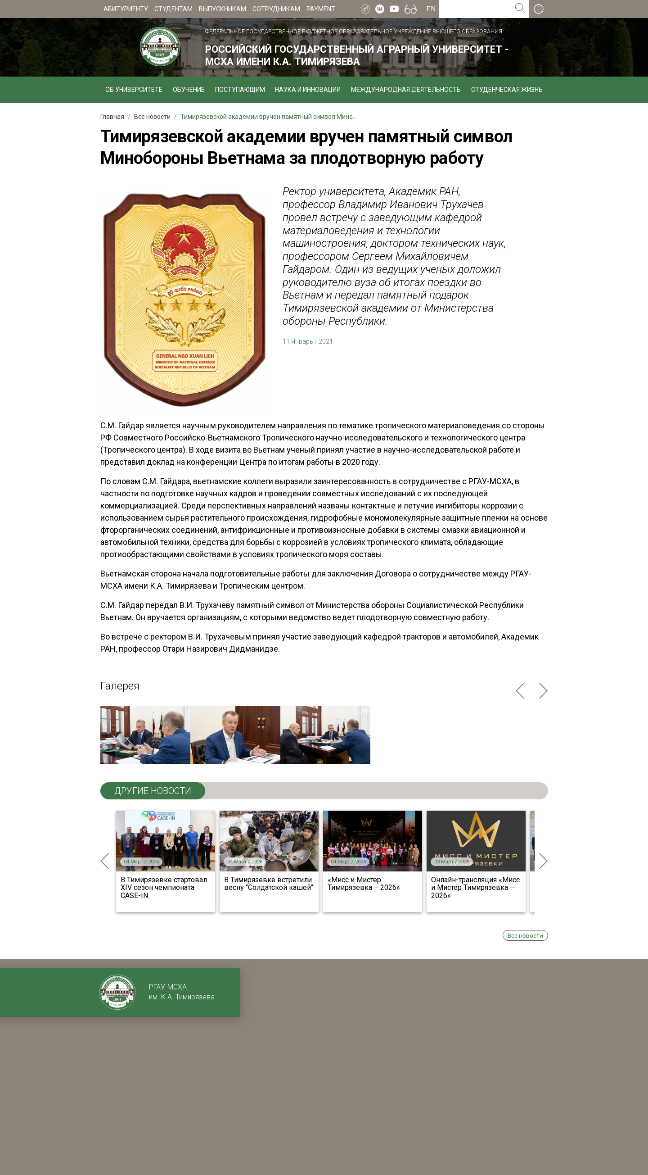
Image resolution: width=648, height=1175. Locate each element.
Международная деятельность (406, 89)
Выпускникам (222, 9)
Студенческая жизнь (507, 89)
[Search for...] (475, 9)
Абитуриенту (126, 9)
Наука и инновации (308, 89)
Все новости (525, 935)
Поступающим (240, 89)
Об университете (133, 89)
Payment (320, 9)
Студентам (173, 9)
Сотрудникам (276, 9)
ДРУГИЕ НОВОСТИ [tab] (152, 790)
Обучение (189, 89)
